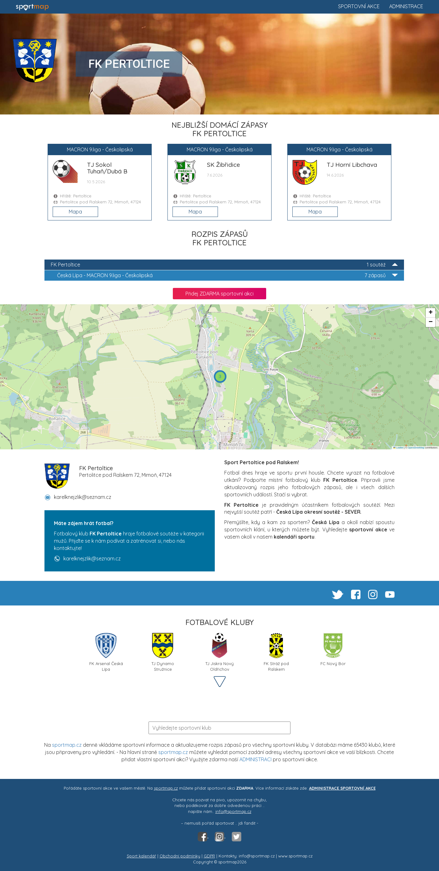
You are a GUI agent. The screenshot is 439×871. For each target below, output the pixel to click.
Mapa (75, 211)
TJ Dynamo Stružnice (162, 652)
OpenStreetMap (416, 447)
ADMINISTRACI (255, 759)
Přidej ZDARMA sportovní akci (219, 293)
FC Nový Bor (333, 649)
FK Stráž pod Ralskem (276, 652)
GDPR (209, 855)
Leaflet (398, 447)
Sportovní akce (359, 6)
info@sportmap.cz (233, 811)
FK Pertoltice (224, 264)
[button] (220, 376)
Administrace (406, 6)
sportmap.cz (67, 745)
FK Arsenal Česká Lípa (106, 652)
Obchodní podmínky (180, 855)
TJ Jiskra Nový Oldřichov (219, 652)
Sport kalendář (141, 855)
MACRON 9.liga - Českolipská (227, 275)
